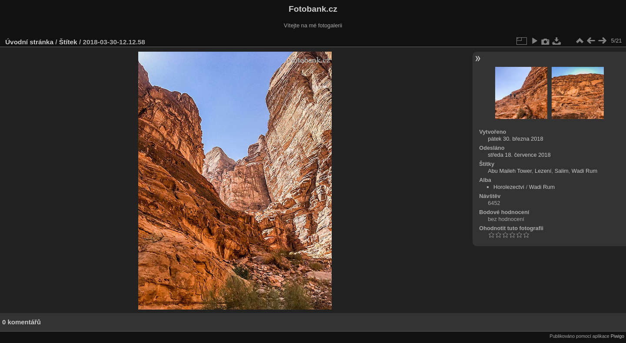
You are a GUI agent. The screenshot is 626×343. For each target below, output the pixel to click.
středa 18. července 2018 (519, 155)
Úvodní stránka (29, 42)
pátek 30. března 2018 (515, 138)
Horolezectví (508, 187)
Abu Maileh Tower (510, 171)
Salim (562, 171)
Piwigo (617, 336)
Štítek (68, 42)
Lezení (543, 171)
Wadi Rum (584, 171)
